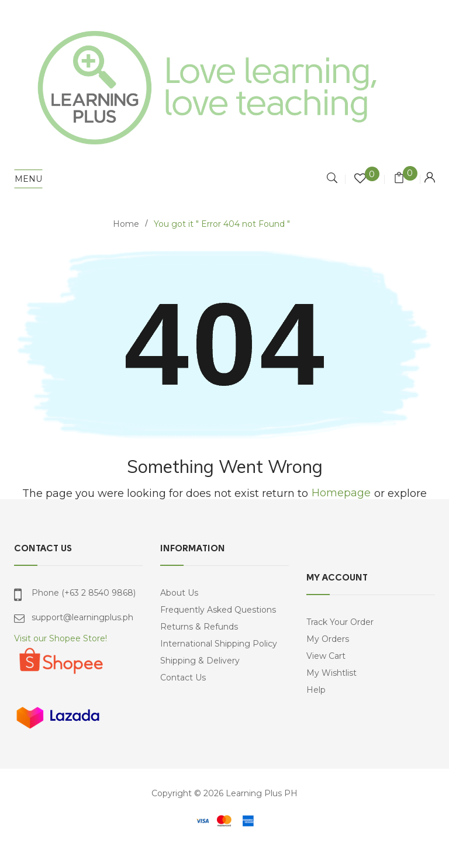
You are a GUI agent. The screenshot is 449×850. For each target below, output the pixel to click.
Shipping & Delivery (200, 660)
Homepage (341, 493)
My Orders (327, 639)
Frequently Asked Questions (218, 609)
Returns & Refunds (199, 626)
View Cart (326, 656)
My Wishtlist (331, 673)
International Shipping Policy (218, 643)
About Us (179, 593)
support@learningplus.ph (82, 617)
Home (126, 224)
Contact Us (183, 677)
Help (316, 690)
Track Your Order (340, 622)
